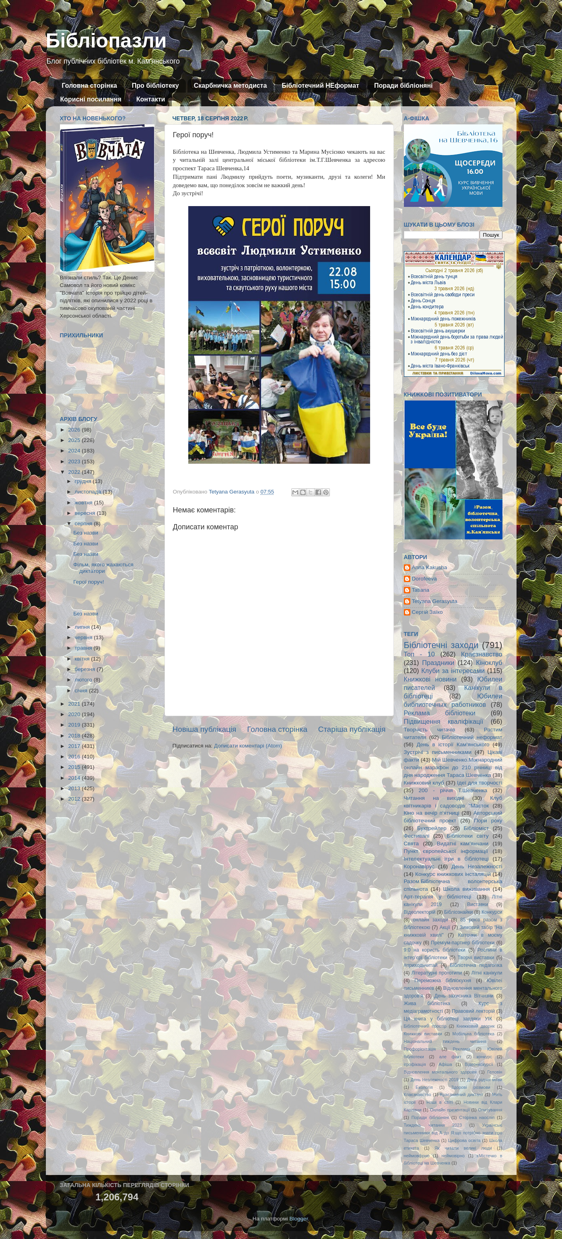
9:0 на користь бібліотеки (434, 950)
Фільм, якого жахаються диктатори (103, 568)
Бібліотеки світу (468, 836)
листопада (89, 492)
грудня (84, 481)
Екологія (424, 1087)
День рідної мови (484, 1079)
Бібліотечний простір (425, 1026)
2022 (75, 472)
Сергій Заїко (427, 612)
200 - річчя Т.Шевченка (453, 790)
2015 (75, 767)
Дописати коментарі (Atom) (248, 746)
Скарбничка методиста (230, 85)
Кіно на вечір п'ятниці (431, 813)
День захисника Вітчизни (464, 996)
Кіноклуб (489, 662)
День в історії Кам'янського (452, 744)
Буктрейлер (432, 828)
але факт (450, 1056)
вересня (86, 513)
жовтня (84, 503)
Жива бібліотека (427, 1003)
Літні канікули (486, 973)
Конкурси (492, 912)
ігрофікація (415, 1064)
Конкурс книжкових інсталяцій (453, 874)
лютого (84, 680)
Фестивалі (417, 836)
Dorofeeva (424, 579)
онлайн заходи (430, 920)
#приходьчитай (421, 965)
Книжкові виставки (423, 1033)
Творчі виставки (475, 957)
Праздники (438, 662)
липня (83, 627)
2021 (75, 704)
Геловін (494, 1072)
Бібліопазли (106, 40)
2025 (75, 440)
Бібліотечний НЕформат (320, 85)
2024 (75, 451)
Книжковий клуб (424, 783)
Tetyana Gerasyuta (434, 601)
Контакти (150, 99)
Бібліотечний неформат (472, 737)
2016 (75, 757)
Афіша (445, 1064)
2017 (75, 746)
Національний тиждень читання (445, 1041)
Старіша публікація (352, 729)
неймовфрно (417, 1155)
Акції (445, 927)
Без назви (85, 533)
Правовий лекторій (473, 1011)
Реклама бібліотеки (440, 713)
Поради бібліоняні (403, 85)
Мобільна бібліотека (473, 1033)
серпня (84, 523)
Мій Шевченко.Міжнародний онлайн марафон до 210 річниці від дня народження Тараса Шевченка (453, 767)
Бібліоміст (476, 828)
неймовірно (453, 1155)
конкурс (484, 1056)
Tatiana (421, 590)
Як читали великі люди (463, 1148)
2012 (75, 799)
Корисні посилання (90, 99)
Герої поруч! (88, 582)
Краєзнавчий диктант (461, 1094)
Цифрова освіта (464, 1140)
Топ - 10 (419, 654)
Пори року (488, 821)
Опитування (490, 1109)
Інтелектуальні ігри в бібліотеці (446, 859)
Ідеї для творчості (479, 783)
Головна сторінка (89, 85)
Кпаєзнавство (417, 1094)
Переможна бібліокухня (442, 980)
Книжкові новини (430, 679)
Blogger (299, 1219)
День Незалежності (476, 866)
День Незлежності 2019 (435, 1079)
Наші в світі (439, 1102)
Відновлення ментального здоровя (440, 1072)
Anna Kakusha (429, 567)
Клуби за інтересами (453, 670)
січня (82, 691)
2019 (75, 725)
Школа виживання (466, 889)
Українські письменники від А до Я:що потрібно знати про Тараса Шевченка (453, 1133)
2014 (75, 778)
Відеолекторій (420, 912)
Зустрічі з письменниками (437, 752)
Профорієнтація (420, 1049)
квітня (83, 659)
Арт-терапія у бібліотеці (437, 897)
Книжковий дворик (476, 1026)
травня (84, 648)
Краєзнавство (481, 654)
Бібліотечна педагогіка (476, 965)
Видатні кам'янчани (462, 843)
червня (84, 637)
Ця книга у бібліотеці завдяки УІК (448, 1019)
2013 (75, 788)
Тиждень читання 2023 (433, 1125)
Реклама (461, 1049)
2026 (75, 430)
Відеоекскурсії (479, 1064)
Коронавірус (419, 866)
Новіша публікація (205, 729)
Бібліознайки (458, 912)
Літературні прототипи (437, 973)
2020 (75, 714)
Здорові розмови (470, 1087)
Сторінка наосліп (476, 1117)
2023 (75, 461)
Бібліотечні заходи (441, 645)
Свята (411, 843)
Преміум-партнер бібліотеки (462, 943)
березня (86, 669)
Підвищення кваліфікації (444, 721)
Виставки (477, 904)
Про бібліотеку (155, 85)
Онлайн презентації (450, 1109)
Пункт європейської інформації (446, 851)
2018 (75, 736)
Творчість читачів (429, 730)
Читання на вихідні (434, 798)
